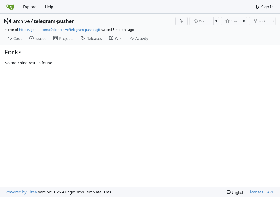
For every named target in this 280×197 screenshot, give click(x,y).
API (270, 192)
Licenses (256, 192)
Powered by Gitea (21, 192)
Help (49, 6)
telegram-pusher (54, 21)
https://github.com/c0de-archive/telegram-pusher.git (59, 29)
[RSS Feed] (181, 21)
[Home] (10, 7)
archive (21, 21)
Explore (29, 6)
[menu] (235, 192)
